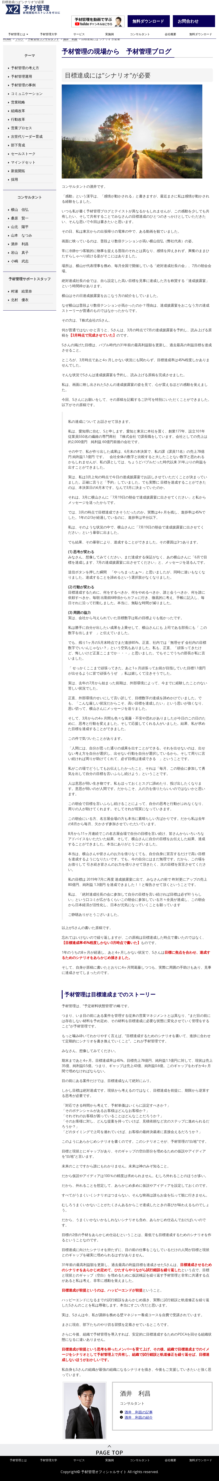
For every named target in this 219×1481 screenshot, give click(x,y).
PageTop (109, 1450)
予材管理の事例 (23, 85)
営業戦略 (18, 102)
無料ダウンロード (200, 35)
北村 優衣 (20, 299)
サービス (79, 35)
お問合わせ (188, 22)
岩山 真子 (20, 252)
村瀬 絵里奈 (21, 291)
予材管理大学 (48, 35)
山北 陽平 (20, 226)
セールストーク (23, 153)
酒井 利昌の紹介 (139, 1417)
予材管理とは (18, 35)
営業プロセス (21, 127)
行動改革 (18, 119)
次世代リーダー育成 (27, 136)
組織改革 (18, 110)
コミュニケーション (27, 93)
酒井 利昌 (20, 243)
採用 (14, 179)
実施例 (109, 35)
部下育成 (18, 145)
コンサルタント (140, 35)
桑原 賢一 (20, 218)
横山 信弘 (20, 209)
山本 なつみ (21, 235)
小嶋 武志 (20, 261)
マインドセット (23, 162)
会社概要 (170, 35)
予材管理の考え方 (25, 67)
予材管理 (37, 10)
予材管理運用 (21, 76)
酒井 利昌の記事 (139, 1412)
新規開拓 (18, 170)
